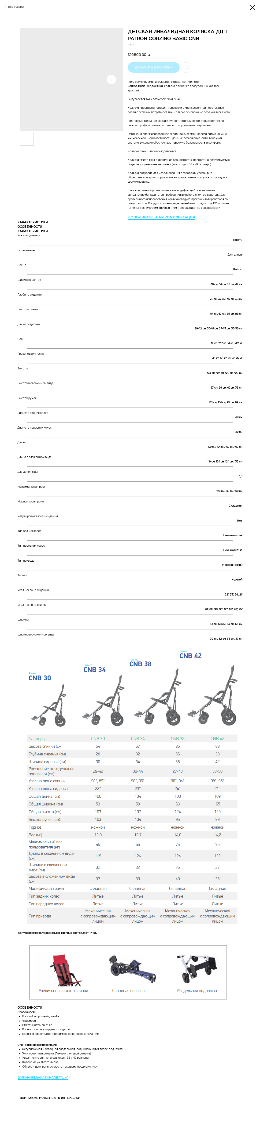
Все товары (16, 6)
